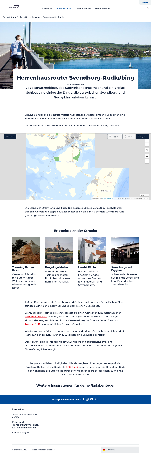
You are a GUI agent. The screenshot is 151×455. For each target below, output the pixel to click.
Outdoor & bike (63, 8)
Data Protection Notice (43, 450)
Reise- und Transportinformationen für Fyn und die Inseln (25, 425)
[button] (120, 450)
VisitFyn (145, 2)
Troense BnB (33, 324)
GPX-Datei (72, 367)
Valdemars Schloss (36, 316)
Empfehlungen (20, 432)
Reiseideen (46, 8)
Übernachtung (102, 8)
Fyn (4, 17)
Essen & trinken (83, 8)
